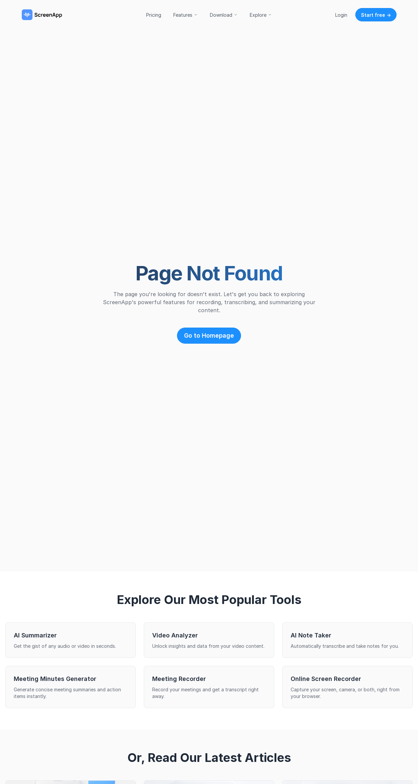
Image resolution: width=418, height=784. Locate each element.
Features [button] (185, 15)
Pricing (153, 15)
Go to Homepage (209, 335)
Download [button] (224, 15)
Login (341, 15)
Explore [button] (261, 15)
